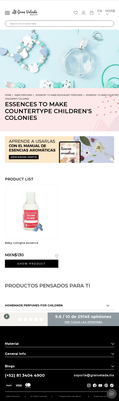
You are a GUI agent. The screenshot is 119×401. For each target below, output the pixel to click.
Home (8, 95)
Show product (31, 263)
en (99, 13)
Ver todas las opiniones (83, 322)
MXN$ (110, 13)
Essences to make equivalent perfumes (59, 95)
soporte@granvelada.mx (94, 375)
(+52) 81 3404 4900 (25, 375)
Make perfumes (23, 95)
